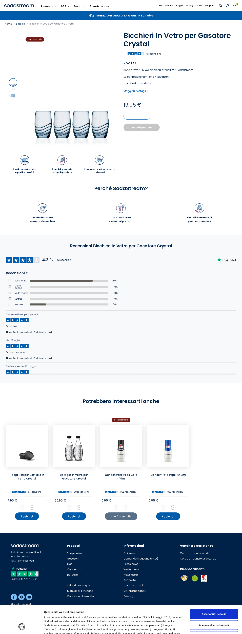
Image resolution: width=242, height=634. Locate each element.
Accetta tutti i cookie (214, 589)
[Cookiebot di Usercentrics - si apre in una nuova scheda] (21, 627)
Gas (69, 564)
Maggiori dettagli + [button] (136, 91)
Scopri (78, 6)
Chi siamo (130, 553)
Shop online (74, 553)
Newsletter (131, 575)
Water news (131, 569)
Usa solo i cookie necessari (213, 611)
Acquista (47, 6)
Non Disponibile (121, 516)
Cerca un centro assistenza (198, 559)
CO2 (63, 6)
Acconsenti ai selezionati (214, 601)
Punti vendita (166, 5)
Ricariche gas (99, 6)
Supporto (210, 5)
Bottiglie (72, 575)
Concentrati (75, 569)
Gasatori (72, 559)
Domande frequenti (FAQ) (141, 559)
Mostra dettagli (178, 627)
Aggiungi (27, 516)
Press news (131, 564)
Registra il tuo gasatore (189, 5)
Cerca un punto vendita (195, 553)
